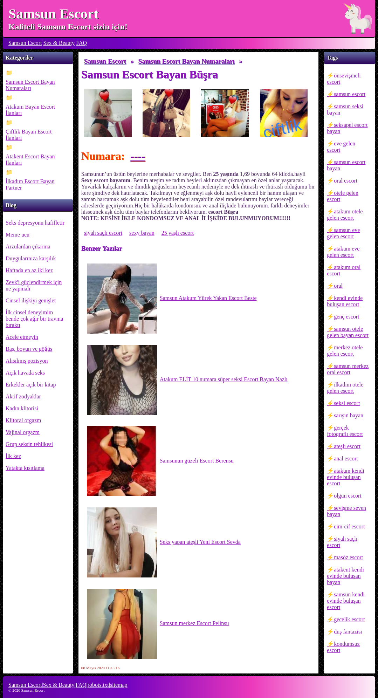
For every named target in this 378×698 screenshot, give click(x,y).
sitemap (119, 685)
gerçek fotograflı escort (345, 431)
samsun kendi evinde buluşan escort (346, 600)
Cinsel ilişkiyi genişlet (31, 300)
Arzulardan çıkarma (28, 246)
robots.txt (98, 685)
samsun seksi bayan (345, 109)
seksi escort (347, 403)
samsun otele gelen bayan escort (348, 332)
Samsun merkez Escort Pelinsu (158, 624)
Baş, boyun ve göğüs (29, 349)
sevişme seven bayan (346, 511)
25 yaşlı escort (177, 233)
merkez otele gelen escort (345, 350)
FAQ (81, 43)
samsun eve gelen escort (343, 233)
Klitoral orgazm (23, 420)
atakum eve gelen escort (343, 252)
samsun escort (349, 94)
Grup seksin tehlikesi (29, 444)
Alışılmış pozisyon (27, 361)
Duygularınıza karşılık (31, 258)
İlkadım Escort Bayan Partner (30, 184)
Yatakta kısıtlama (25, 468)
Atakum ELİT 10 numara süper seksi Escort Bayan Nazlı (187, 380)
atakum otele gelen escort (345, 214)
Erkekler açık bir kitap (31, 385)
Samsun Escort (53, 14)
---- (137, 156)
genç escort (346, 317)
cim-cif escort (349, 526)
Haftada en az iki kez (29, 270)
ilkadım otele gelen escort (345, 388)
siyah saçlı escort (342, 542)
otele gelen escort (342, 196)
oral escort (345, 181)
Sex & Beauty (59, 43)
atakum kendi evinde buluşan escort (345, 477)
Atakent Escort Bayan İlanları (30, 159)
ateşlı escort (347, 446)
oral (338, 286)
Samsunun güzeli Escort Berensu (160, 461)
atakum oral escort (343, 270)
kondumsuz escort (343, 647)
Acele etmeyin (22, 337)
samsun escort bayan (346, 165)
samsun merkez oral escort (348, 369)
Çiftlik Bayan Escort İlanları (29, 135)
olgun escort (348, 496)
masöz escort (348, 557)
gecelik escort (349, 619)
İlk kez (13, 456)
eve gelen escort (341, 147)
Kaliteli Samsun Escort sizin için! (68, 26)
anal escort (346, 458)
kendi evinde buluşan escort (345, 301)
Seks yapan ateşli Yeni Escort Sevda (164, 542)
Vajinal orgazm (23, 432)
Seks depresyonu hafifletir (35, 223)
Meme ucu (17, 235)
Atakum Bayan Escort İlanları (30, 110)
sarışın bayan (348, 415)
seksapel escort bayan (347, 128)
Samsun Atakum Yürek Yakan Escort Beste (172, 299)
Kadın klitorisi (22, 408)
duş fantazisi (348, 632)
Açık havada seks (25, 373)
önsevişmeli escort (343, 79)
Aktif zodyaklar (23, 396)
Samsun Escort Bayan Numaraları (30, 85)
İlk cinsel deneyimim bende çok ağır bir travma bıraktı (34, 318)
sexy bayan (141, 233)
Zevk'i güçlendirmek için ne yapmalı (34, 285)
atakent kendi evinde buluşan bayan (345, 576)
